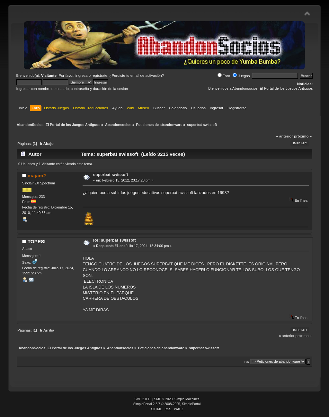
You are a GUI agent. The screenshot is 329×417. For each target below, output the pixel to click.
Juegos (241, 76)
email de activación (146, 75)
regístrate (99, 75)
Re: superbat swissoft (114, 240)
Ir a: (246, 361)
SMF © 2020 (163, 399)
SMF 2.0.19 (142, 399)
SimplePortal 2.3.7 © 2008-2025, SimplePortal (167, 404)
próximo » (303, 136)
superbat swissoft (110, 174)
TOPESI (37, 241)
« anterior (284, 136)
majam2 (37, 175)
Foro (224, 76)
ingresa (82, 75)
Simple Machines (187, 399)
